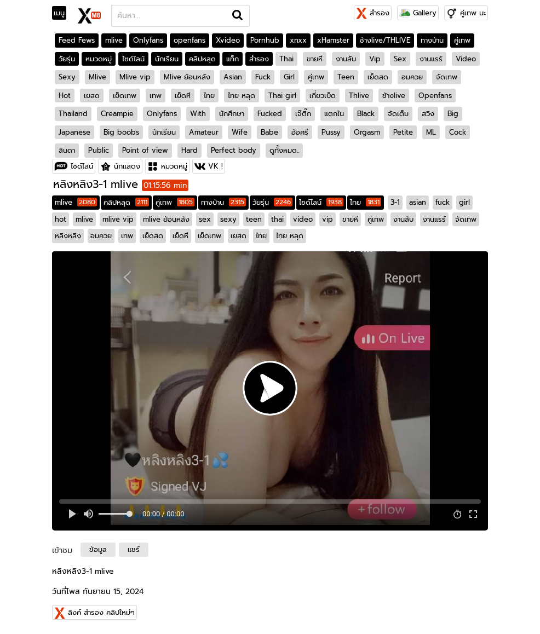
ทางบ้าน (432, 40)
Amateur (204, 132)
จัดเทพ (446, 77)
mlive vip (118, 219)
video (303, 219)
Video (466, 59)
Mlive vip (135, 77)
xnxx (298, 40)
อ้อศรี (299, 132)
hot (60, 219)
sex (205, 219)
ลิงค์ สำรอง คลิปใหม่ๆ (101, 612)
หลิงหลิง (68, 235)
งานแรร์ (431, 59)
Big (452, 113)
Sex (400, 59)
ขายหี (315, 59)
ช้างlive (393, 95)
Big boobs (121, 132)
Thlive (359, 95)
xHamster (333, 40)
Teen (345, 77)
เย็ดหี (183, 95)
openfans (189, 40)
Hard (189, 150)
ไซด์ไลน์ (133, 59)
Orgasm (367, 132)
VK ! (215, 166)
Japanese (74, 132)
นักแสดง (127, 166)
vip (327, 219)
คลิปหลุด (202, 59)
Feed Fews (77, 40)
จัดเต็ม (398, 113)
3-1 (395, 202)
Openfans (435, 95)
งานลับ (346, 59)
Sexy (67, 77)
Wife (240, 132)
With (198, 113)
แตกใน (334, 113)
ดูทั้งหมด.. (284, 150)
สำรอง (372, 13)
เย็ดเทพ (124, 95)
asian (417, 202)
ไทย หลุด (241, 95)
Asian (232, 77)
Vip (375, 59)
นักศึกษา (231, 113)
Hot (65, 95)
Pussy (331, 132)
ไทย (209, 95)
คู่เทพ (462, 40)
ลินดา (67, 150)
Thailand (73, 113)
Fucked (269, 113)
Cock (457, 132)
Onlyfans (148, 40)
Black (366, 113)
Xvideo (228, 40)
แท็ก (232, 59)
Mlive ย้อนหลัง (187, 77)
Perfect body (233, 150)
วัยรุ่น (67, 59)
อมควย (412, 77)
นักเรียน (167, 59)
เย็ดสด (377, 77)
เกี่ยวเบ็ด (322, 95)
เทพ (156, 95)
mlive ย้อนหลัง (166, 219)
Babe (269, 132)
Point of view (145, 150)
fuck (442, 202)
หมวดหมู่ (98, 59)
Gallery (417, 13)
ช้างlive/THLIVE (385, 40)
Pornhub (264, 40)
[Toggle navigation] (62, 13)
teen (254, 219)
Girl (289, 77)
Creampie (117, 113)
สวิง (428, 113)
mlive (114, 40)
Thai (286, 59)
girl (464, 202)
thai (277, 219)
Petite (403, 132)
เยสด (92, 95)
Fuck (263, 77)
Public (98, 150)
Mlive (97, 77)
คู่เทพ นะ (473, 13)
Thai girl (282, 95)
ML (431, 132)
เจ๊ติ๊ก (303, 113)
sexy (228, 219)
